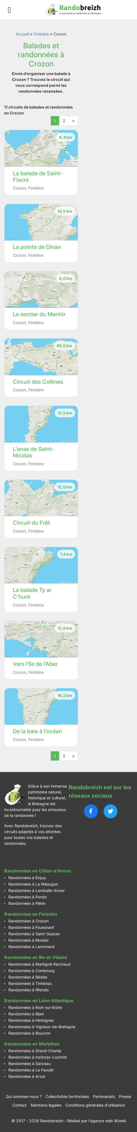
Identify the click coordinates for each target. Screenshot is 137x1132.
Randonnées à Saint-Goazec (34, 933)
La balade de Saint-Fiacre (38, 176)
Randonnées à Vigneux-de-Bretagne (41, 1026)
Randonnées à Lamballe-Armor (36, 890)
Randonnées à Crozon (28, 920)
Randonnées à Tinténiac (30, 983)
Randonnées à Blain (26, 1013)
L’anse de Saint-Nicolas (33, 452)
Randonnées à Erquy (27, 877)
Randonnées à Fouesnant (31, 927)
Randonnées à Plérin (26, 903)
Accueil (22, 34)
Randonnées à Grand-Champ (34, 1050)
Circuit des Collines (38, 381)
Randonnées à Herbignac (31, 1020)
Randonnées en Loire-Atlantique (38, 1000)
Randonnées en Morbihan (31, 1044)
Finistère (41, 34)
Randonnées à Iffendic (28, 989)
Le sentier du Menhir (39, 314)
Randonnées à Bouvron (29, 1033)
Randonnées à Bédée (27, 977)
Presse (125, 1096)
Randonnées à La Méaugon (33, 884)
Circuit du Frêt (31, 522)
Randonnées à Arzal (26, 1076)
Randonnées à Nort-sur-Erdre (35, 1007)
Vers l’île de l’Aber (35, 664)
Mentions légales (46, 1105)
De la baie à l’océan (37, 731)
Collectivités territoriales (67, 1096)
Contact (19, 1105)
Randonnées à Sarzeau (29, 1063)
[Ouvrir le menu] (9, 10)
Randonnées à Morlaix (28, 940)
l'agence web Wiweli (107, 1120)
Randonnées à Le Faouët (31, 1070)
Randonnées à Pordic (27, 896)
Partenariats (104, 1096)
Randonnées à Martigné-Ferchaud (39, 964)
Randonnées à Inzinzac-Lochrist (37, 1057)
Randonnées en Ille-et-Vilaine (35, 957)
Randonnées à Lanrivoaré (31, 946)
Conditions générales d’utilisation (95, 1105)
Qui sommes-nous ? (24, 1096)
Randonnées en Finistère (30, 914)
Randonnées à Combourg (31, 970)
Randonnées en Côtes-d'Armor (37, 871)
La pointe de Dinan (37, 247)
